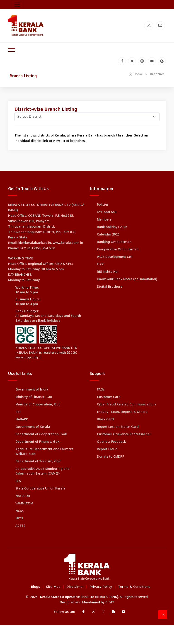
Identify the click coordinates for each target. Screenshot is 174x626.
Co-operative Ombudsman (117, 250)
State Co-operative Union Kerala (40, 490)
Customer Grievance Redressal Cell (124, 435)
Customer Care (108, 398)
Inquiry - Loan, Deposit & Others (122, 413)
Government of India (31, 391)
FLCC (100, 265)
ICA (18, 482)
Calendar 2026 (108, 236)
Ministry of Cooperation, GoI (37, 405)
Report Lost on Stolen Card (118, 428)
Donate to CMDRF (110, 458)
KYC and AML (107, 213)
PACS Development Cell (115, 258)
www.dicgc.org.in (28, 358)
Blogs (35, 588)
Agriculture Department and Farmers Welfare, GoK (44, 452)
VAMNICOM (24, 504)
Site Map (53, 588)
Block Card (105, 420)
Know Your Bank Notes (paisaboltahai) (127, 280)
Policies (103, 206)
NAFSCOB (22, 497)
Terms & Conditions (134, 588)
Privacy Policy (101, 588)
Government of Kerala (32, 428)
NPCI (19, 519)
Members (104, 221)
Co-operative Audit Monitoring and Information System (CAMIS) (42, 472)
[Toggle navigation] (17, 4)
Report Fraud (107, 450)
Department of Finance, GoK (37, 443)
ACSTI (20, 527)
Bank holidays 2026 (112, 228)
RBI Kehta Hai (107, 273)
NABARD (21, 420)
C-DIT (109, 603)
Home (136, 75)
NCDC (19, 512)
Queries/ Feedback (111, 443)
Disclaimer (75, 588)
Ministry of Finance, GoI (33, 398)
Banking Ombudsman (114, 243)
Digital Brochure (109, 288)
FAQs (101, 391)
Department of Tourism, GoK (38, 462)
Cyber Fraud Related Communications (126, 405)
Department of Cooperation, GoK (41, 435)
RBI (18, 413)
